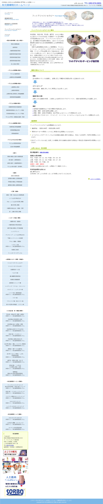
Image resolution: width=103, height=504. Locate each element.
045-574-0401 (95, 3)
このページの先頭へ (95, 179)
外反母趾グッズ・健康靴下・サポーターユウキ (15, 466)
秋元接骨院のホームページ (23, 5)
